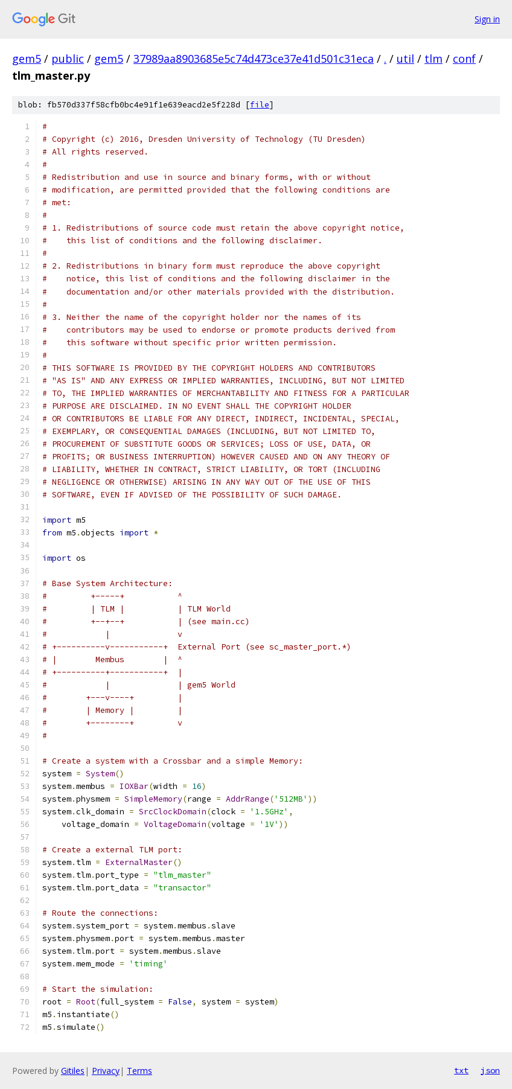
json (490, 1070)
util (405, 58)
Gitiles (73, 1070)
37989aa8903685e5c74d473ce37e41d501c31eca (253, 58)
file (259, 105)
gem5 (26, 58)
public (67, 58)
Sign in (487, 19)
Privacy (106, 1070)
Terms (139, 1070)
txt (461, 1070)
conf (464, 58)
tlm (433, 58)
